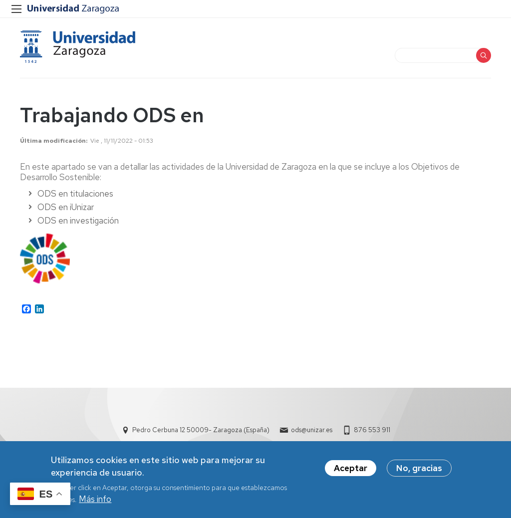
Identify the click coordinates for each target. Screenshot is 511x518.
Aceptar (350, 470)
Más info (95, 501)
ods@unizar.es (311, 430)
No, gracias (419, 470)
